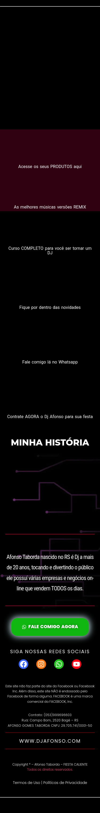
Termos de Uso (26, 782)
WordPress (72, 805)
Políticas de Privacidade (65, 782)
